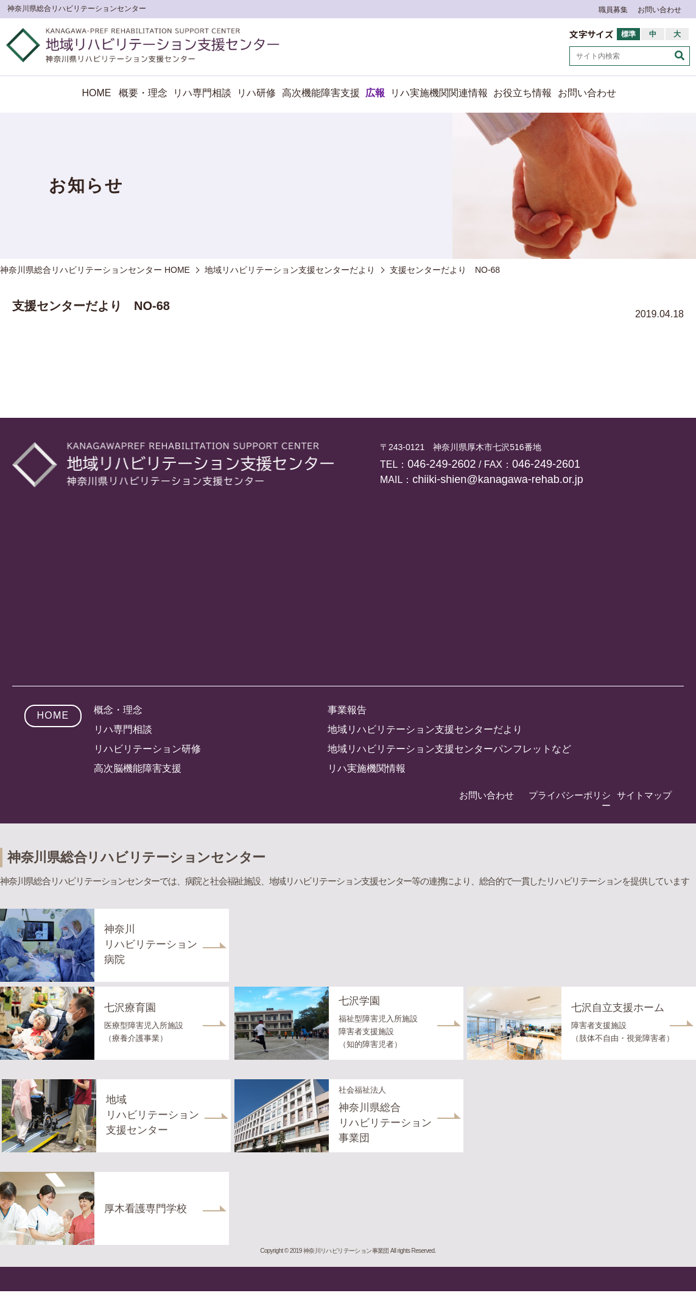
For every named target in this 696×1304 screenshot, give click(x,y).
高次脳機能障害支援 (137, 768)
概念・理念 (118, 710)
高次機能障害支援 (321, 93)
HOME (96, 93)
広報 (375, 93)
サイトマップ (644, 795)
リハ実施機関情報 (367, 768)
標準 (628, 34)
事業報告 (347, 710)
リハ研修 (256, 93)
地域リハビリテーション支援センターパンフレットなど (449, 749)
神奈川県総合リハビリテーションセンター (76, 8)
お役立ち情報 (522, 93)
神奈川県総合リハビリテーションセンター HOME (95, 270)
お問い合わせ (659, 9)
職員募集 (613, 9)
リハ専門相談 (202, 93)
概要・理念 (143, 93)
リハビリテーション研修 (147, 749)
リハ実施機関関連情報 (439, 93)
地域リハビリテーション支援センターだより (425, 729)
